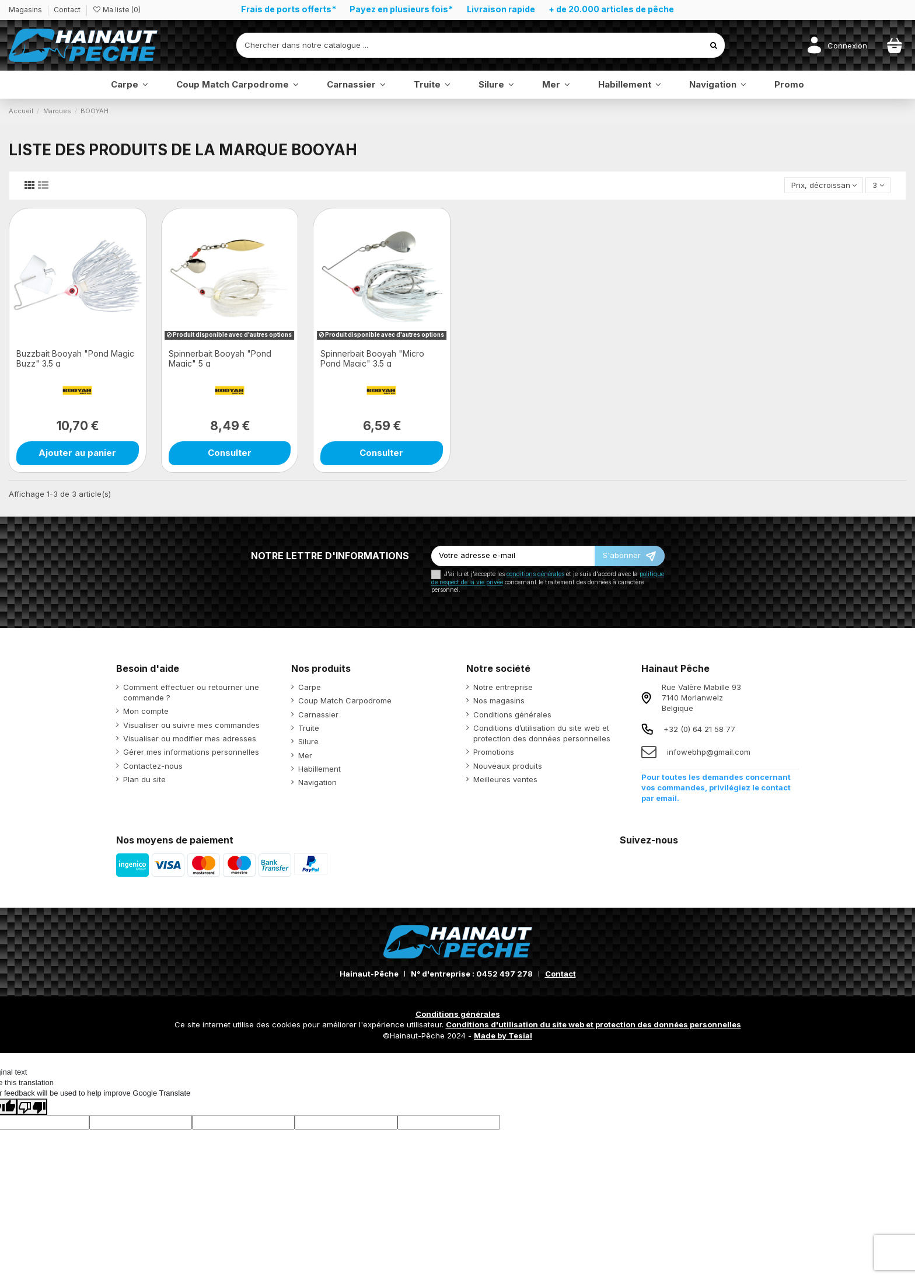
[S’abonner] (630, 556)
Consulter (230, 452)
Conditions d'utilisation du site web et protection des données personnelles (593, 1024)
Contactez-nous (153, 766)
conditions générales (535, 574)
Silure (308, 741)
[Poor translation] (32, 1107)
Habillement (319, 768)
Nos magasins (499, 700)
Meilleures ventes (505, 779)
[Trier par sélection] (823, 185)
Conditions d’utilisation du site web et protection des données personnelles (541, 733)
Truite (308, 728)
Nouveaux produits (507, 766)
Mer (305, 755)
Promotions (493, 751)
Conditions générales (512, 714)
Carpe (309, 687)
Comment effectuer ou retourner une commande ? (191, 692)
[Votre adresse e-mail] (513, 556)
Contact (67, 9)
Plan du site (144, 779)
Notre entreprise (503, 687)
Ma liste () (116, 9)
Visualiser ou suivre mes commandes (191, 725)
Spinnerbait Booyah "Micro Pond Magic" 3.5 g (372, 358)
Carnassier (318, 714)
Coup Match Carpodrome (345, 700)
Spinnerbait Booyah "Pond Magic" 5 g (220, 358)
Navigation (317, 782)
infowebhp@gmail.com (708, 751)
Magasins (26, 9)
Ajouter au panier (77, 452)
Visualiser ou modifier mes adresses (189, 738)
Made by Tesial (503, 1035)
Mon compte (146, 711)
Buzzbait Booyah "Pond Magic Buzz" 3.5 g (75, 358)
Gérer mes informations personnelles (191, 751)
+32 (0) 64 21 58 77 (699, 729)
